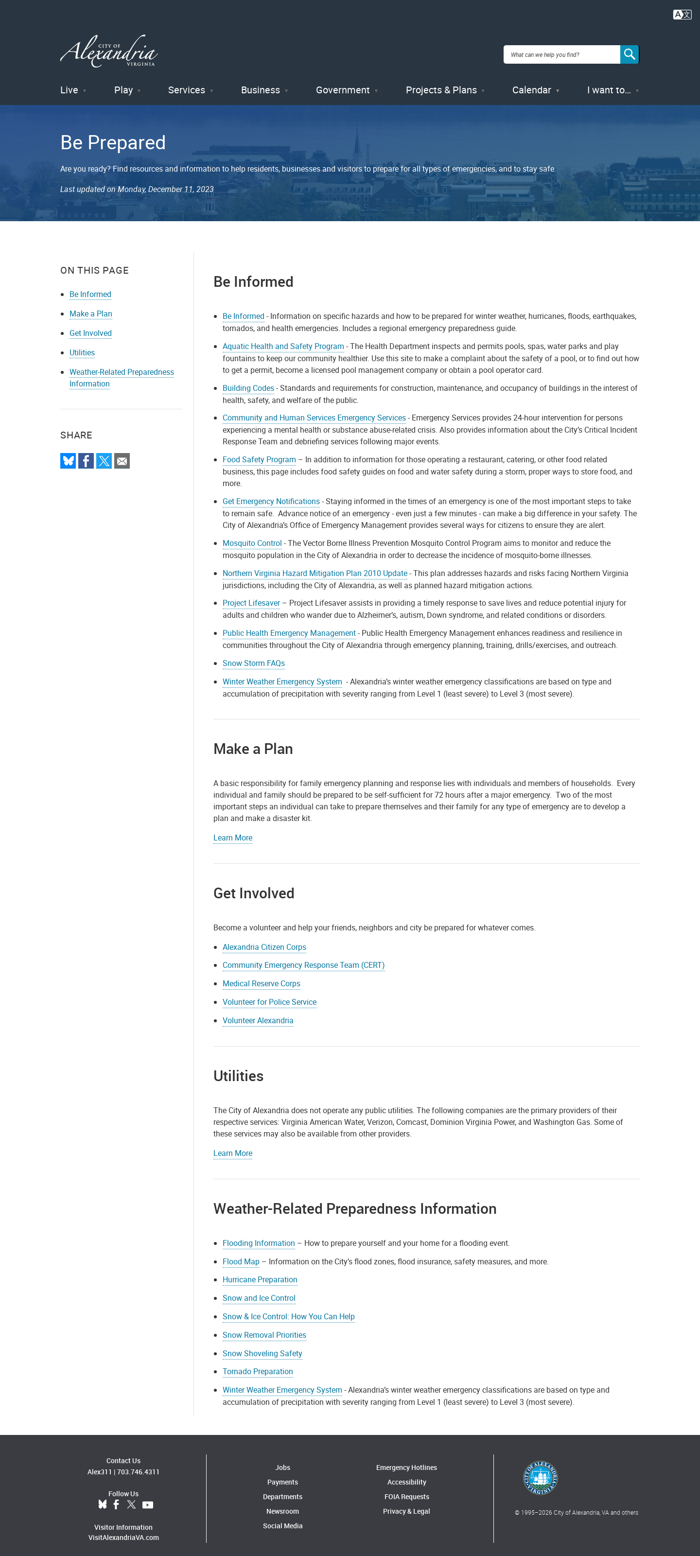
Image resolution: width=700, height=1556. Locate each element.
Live (69, 82)
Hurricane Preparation (260, 1272)
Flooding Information (259, 1235)
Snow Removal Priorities (264, 1327)
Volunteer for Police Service (269, 994)
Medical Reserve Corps (261, 976)
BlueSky (102, 1497)
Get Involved (91, 325)
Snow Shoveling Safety (262, 1346)
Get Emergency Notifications (271, 494)
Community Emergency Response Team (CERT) (304, 958)
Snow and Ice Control (259, 1291)
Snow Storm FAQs (254, 655)
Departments (282, 1489)
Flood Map (241, 1254)
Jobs (282, 1460)
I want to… (609, 82)
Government (343, 82)
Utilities (82, 345)
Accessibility (406, 1475)
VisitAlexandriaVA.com (123, 1530)
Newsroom (282, 1504)
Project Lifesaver (251, 596)
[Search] (630, 50)
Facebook (116, 1497)
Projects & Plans (441, 82)
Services (186, 82)
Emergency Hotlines (406, 1460)
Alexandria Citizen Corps (264, 939)
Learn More (232, 830)
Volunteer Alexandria (258, 1013)
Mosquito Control (252, 535)
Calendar (531, 82)
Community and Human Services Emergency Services (314, 410)
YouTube (147, 1497)
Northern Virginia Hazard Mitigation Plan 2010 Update (315, 565)
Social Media (283, 1518)
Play (123, 82)
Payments (282, 1475)
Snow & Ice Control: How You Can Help (289, 1309)
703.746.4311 (138, 1464)
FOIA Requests (407, 1489)
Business (260, 82)
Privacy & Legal (406, 1504)
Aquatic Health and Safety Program (283, 338)
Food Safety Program (259, 452)
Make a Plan (91, 306)
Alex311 (100, 1464)
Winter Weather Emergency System (282, 674)
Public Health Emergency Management (289, 625)
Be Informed (90, 286)
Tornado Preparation (258, 1364)
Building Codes (248, 380)
